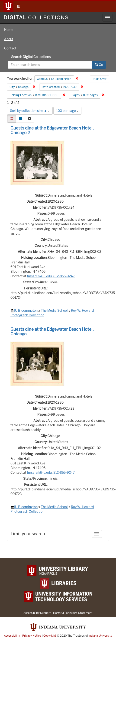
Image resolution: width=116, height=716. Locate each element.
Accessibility (12, 636)
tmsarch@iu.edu (39, 276)
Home (8, 30)
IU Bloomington (26, 310)
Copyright (49, 636)
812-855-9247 (64, 276)
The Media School (54, 310)
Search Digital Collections (31, 57)
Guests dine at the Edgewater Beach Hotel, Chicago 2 (52, 130)
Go (99, 65)
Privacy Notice (31, 636)
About (8, 39)
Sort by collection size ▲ (30, 111)
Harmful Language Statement (73, 613)
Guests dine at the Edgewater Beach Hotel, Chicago (52, 332)
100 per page (67, 111)
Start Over (99, 79)
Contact (10, 48)
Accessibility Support (37, 613)
